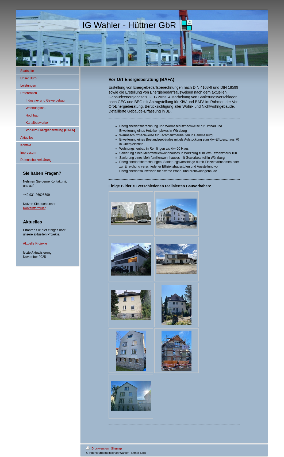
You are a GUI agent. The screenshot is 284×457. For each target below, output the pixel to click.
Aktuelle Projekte (35, 243)
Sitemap (116, 448)
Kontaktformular (34, 208)
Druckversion (97, 448)
